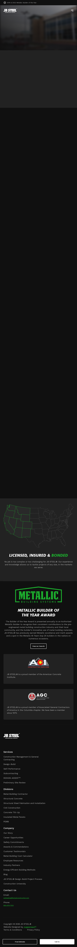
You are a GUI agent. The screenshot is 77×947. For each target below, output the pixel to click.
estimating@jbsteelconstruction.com (16, 898)
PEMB (6, 821)
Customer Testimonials (14, 851)
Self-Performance (11, 769)
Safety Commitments (13, 842)
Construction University (14, 883)
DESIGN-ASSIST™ (12, 778)
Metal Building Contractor (15, 794)
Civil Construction (11, 808)
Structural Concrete (12, 798)
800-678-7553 (8, 905)
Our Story (8, 833)
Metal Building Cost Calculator (18, 856)
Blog (5, 874)
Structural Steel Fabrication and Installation (24, 803)
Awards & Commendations (16, 847)
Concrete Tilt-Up (11, 812)
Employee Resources (13, 860)
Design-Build (9, 764)
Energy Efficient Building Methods (19, 870)
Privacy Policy (33, 930)
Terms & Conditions (12, 930)
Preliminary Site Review (14, 782)
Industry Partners (11, 865)
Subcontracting (10, 773)
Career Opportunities (13, 837)
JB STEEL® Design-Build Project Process (22, 879)
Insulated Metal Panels (14, 817)
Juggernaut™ (30, 927)
